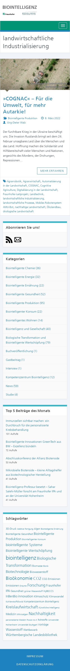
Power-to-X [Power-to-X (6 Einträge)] (32, 620)
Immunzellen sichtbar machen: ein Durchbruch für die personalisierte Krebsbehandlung (27, 425)
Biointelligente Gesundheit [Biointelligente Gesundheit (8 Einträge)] (19, 534)
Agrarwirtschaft (32, 181)
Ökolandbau (54, 207)
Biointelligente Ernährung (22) (25, 285)
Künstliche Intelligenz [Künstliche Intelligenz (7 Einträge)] (49, 607)
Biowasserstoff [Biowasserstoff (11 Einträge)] (39, 572)
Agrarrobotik (14, 181)
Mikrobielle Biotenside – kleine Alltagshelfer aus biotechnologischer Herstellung (34, 472)
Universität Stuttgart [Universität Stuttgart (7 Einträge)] (27, 624)
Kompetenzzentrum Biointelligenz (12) (30, 377)
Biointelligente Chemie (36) (23, 268)
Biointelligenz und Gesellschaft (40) (28, 329)
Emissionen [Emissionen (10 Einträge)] (12, 585)
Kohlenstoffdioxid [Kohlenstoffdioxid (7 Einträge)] (14, 601)
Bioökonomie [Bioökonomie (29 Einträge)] (19, 578)
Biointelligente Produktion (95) (25, 303)
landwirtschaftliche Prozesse (18, 202)
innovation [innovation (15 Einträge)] (25, 596)
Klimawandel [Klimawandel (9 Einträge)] (56, 596)
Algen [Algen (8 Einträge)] (37, 528)
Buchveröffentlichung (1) (21, 351)
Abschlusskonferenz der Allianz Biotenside (32, 458)
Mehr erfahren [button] (52, 171)
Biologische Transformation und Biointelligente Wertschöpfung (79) (28, 340)
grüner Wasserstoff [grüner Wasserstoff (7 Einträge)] (33, 591)
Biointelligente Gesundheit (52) (25, 294)
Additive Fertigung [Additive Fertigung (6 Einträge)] (25, 529)
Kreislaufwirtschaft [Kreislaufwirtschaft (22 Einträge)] (22, 607)
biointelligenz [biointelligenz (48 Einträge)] (21, 558)
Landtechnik (36, 194)
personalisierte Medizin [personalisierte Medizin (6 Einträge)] (16, 620)
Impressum (35, 656)
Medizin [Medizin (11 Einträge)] (11, 614)
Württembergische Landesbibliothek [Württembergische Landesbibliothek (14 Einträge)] (31, 635)
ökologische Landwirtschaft (18, 211)
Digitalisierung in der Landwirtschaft (37, 190)
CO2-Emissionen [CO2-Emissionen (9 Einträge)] (51, 579)
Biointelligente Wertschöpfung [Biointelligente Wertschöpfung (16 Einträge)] (29, 550)
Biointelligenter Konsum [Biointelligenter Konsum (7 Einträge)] (34, 539)
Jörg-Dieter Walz (16, 122)
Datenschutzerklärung (35, 664)
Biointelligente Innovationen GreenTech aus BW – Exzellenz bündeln (33, 444)
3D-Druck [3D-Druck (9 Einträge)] (11, 528)
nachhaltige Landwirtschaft (30, 207)
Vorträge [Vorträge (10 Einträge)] (43, 624)
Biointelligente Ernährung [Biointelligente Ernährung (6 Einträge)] (52, 529)
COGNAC (33, 185)
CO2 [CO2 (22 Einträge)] (37, 578)
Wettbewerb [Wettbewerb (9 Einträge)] (30, 629)
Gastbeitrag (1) (15, 360)
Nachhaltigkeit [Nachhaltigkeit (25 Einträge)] (42, 613)
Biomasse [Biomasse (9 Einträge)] (37, 565)
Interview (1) (13, 368)
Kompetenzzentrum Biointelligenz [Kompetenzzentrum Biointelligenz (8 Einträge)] (41, 601)
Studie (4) (12, 394)
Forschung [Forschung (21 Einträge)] (36, 585)
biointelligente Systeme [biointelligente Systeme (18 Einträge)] (24, 545)
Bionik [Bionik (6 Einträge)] (46, 566)
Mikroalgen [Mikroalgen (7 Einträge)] (22, 614)
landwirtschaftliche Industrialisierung (23, 198)
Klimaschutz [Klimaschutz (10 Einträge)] (41, 596)
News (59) (12, 386)
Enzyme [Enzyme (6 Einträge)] (23, 586)
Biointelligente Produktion (22, 118)
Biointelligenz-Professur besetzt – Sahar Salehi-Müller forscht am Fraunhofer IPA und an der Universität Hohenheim (34, 491)
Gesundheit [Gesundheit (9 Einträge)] (17, 591)
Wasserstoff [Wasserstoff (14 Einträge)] (14, 630)
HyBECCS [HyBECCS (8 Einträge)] (48, 591)
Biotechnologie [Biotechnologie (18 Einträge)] (17, 571)
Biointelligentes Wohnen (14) (24, 320)
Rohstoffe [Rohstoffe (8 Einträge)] (43, 619)
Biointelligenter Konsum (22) (24, 311)
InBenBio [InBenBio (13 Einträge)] (11, 596)
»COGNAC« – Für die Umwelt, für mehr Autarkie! (27, 105)
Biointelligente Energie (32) (23, 277)
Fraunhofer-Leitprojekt (15, 194)
